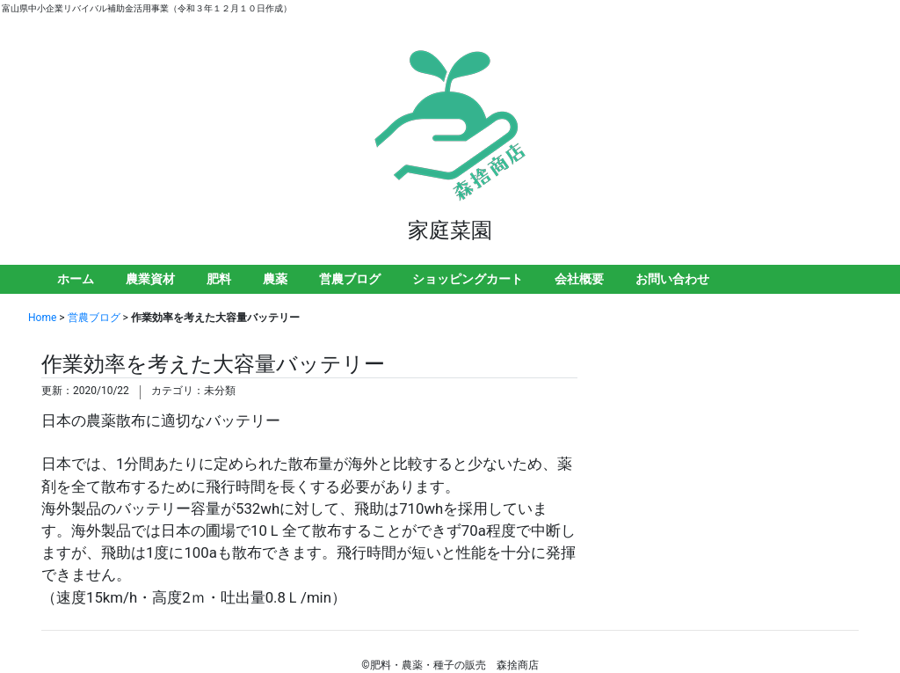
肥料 (219, 279)
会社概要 (579, 279)
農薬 (275, 279)
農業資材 (150, 279)
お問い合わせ (672, 279)
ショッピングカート (467, 279)
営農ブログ (350, 279)
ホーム (75, 279)
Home (42, 317)
